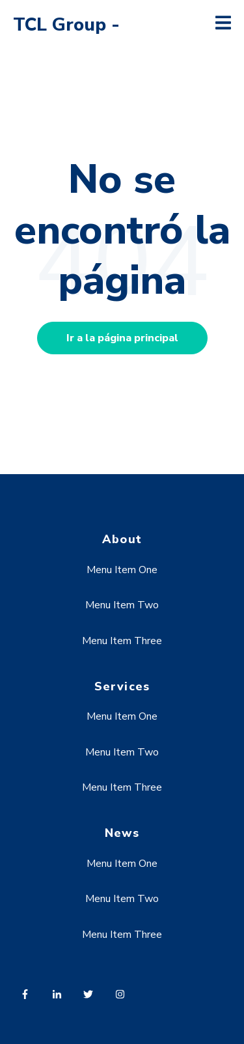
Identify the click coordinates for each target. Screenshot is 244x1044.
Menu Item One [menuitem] (122, 570)
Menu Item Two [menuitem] (122, 605)
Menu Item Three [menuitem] (122, 641)
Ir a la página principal (122, 338)
